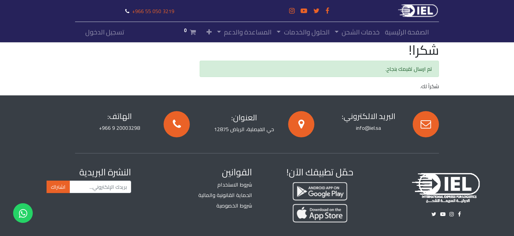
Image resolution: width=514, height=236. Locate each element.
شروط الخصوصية (234, 205)
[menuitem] (406, 32)
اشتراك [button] (58, 187)
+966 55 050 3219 (153, 11)
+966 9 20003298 (119, 128)
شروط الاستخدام (234, 184)
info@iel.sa (368, 128)
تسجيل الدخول (104, 32)
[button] (209, 32)
